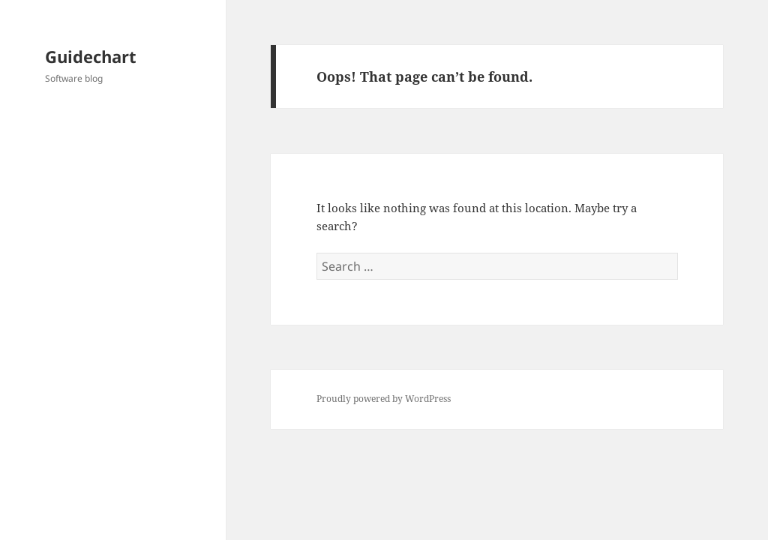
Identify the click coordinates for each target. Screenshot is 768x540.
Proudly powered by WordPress (383, 398)
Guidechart (90, 56)
